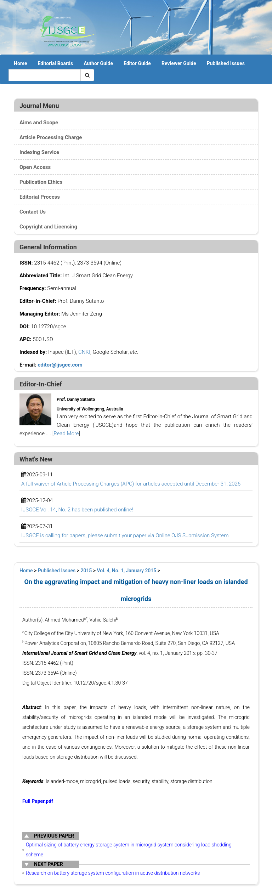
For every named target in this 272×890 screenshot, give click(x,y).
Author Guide (98, 63)
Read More (66, 433)
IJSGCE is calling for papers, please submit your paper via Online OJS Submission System (124, 535)
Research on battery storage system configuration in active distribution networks (113, 873)
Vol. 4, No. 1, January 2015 (127, 570)
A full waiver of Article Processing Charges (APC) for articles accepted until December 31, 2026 (130, 484)
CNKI (84, 352)
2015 (86, 570)
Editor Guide (137, 63)
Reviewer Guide (179, 63)
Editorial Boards (55, 63)
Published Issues (226, 63)
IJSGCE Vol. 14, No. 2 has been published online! (77, 509)
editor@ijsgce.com (60, 365)
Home (20, 63)
